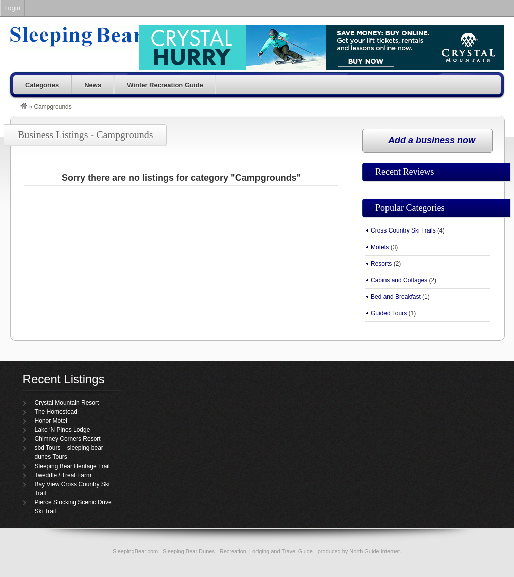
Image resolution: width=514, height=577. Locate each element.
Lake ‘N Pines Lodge (62, 429)
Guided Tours (389, 313)
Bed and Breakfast (396, 296)
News (92, 85)
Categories (42, 85)
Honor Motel (51, 420)
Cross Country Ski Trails (403, 230)
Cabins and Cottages (399, 280)
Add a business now (431, 140)
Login (12, 8)
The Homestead (56, 411)
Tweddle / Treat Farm (63, 475)
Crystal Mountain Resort (67, 402)
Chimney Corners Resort (68, 438)
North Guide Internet (374, 551)
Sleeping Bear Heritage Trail (72, 466)
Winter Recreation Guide (165, 85)
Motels (380, 247)
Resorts (381, 263)
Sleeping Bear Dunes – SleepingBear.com (101, 38)
